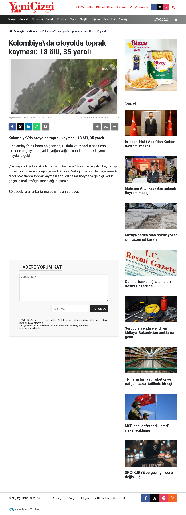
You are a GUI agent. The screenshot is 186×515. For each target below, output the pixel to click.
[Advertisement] (64, 228)
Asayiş (123, 19)
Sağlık (84, 19)
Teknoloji (109, 19)
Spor (73, 19)
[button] (97, 126)
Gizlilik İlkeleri (101, 498)
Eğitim (96, 19)
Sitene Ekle (119, 498)
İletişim (84, 498)
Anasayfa (17, 31)
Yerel (49, 19)
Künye (72, 498)
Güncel (23, 19)
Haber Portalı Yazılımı (27, 509)
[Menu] (176, 19)
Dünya (12, 19)
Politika (61, 19)
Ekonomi (37, 19)
